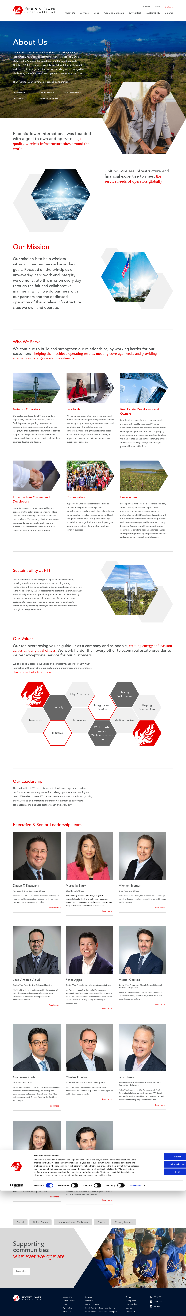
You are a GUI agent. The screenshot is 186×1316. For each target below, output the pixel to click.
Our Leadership (73, 92)
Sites (96, 12)
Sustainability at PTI (49, 98)
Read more (55, 907)
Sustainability (153, 12)
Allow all (164, 1282)
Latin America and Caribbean (74, 1222)
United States (41, 1222)
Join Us (169, 12)
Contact (146, 6)
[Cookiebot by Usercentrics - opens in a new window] (16, 1311)
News (157, 6)
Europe (103, 1222)
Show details (136, 1311)
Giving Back (135, 12)
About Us (70, 12)
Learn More (21, 1271)
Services (84, 12)
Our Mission (20, 92)
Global (20, 1222)
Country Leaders (126, 1222)
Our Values (19, 98)
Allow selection (164, 1289)
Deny (164, 1297)
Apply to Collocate (114, 12)
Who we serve (46, 92)
